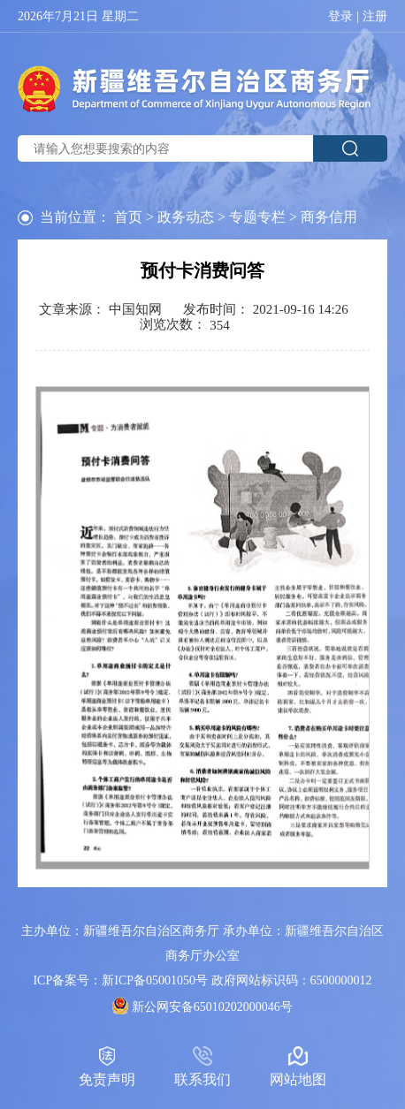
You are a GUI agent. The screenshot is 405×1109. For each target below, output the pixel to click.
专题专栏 (257, 216)
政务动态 (185, 216)
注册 (375, 17)
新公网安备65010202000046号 (212, 1007)
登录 (340, 17)
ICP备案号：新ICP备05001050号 (120, 980)
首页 (128, 216)
